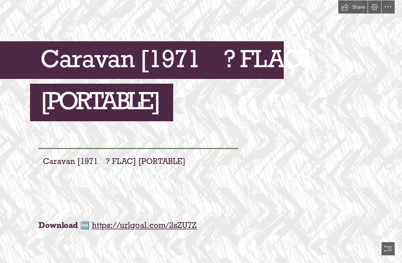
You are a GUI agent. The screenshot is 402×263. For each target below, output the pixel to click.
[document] (201, 131)
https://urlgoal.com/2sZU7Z (144, 225)
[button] (353, 7)
